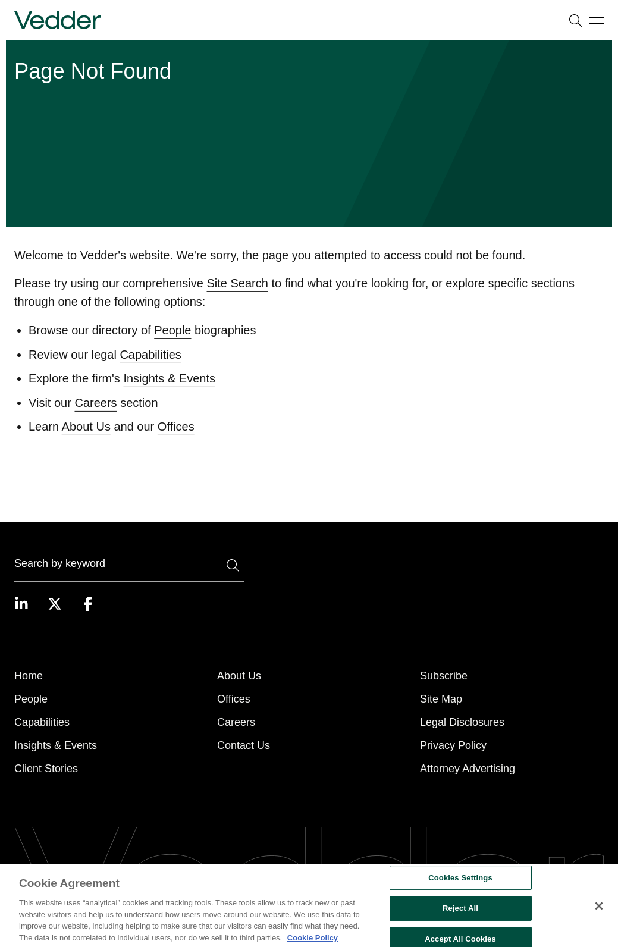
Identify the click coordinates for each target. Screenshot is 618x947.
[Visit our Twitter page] (55, 604)
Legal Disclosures (462, 722)
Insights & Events (169, 392)
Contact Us (243, 745)
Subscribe (444, 676)
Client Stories (46, 768)
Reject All (460, 912)
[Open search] (575, 20)
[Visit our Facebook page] (88, 604)
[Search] (129, 565)
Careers (95, 416)
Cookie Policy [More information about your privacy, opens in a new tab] (312, 941)
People (172, 343)
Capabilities (150, 368)
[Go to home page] (57, 20)
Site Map (441, 699)
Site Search (237, 296)
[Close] (599, 910)
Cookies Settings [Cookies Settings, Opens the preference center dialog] (460, 881)
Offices (176, 440)
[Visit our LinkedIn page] (21, 604)
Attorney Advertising (467, 768)
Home (28, 676)
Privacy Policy (453, 745)
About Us (86, 440)
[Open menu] (596, 20)
